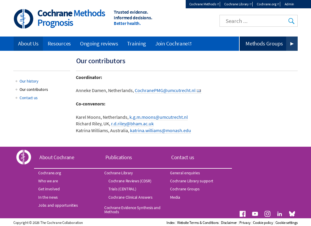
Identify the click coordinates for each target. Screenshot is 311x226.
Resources (59, 43)
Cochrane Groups (185, 189)
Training (136, 43)
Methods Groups (264, 43)
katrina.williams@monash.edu (160, 130)
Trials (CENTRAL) (122, 189)
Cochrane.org (266, 4)
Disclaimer (229, 222)
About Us (28, 43)
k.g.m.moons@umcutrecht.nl (158, 117)
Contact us (29, 97)
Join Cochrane (171, 43)
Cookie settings (286, 222)
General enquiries (185, 173)
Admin (289, 4)
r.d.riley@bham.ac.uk (132, 124)
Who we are (48, 181)
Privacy (245, 222)
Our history (29, 81)
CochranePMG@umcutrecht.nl (165, 90)
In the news (48, 197)
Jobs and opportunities (58, 205)
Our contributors (34, 89)
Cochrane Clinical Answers (130, 197)
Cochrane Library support (191, 181)
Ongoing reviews (99, 43)
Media (175, 197)
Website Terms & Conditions (198, 222)
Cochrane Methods (202, 4)
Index (170, 222)
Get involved (49, 189)
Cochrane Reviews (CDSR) (129, 181)
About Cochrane (56, 157)
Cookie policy (263, 222)
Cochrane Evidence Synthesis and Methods (132, 209)
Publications (118, 157)
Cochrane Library (236, 4)
